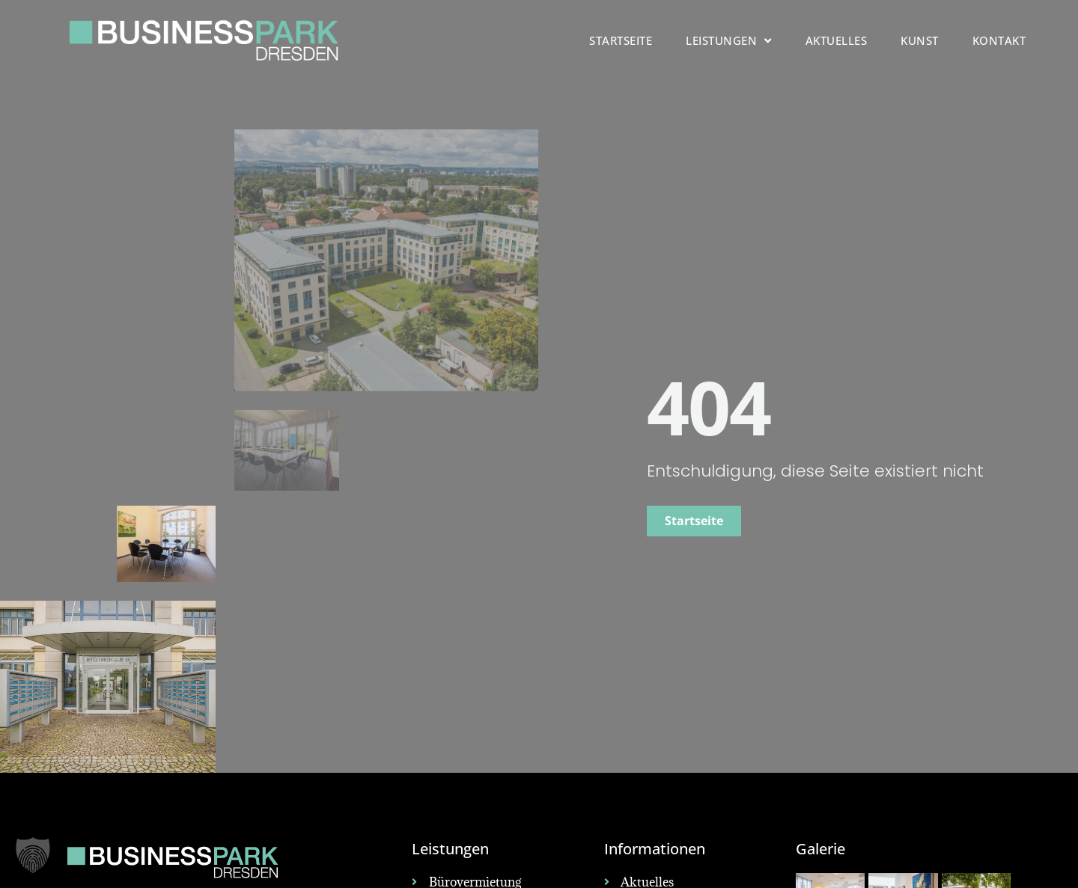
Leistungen (729, 41)
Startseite (620, 40)
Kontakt (999, 40)
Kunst (920, 40)
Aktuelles (837, 40)
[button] (33, 855)
